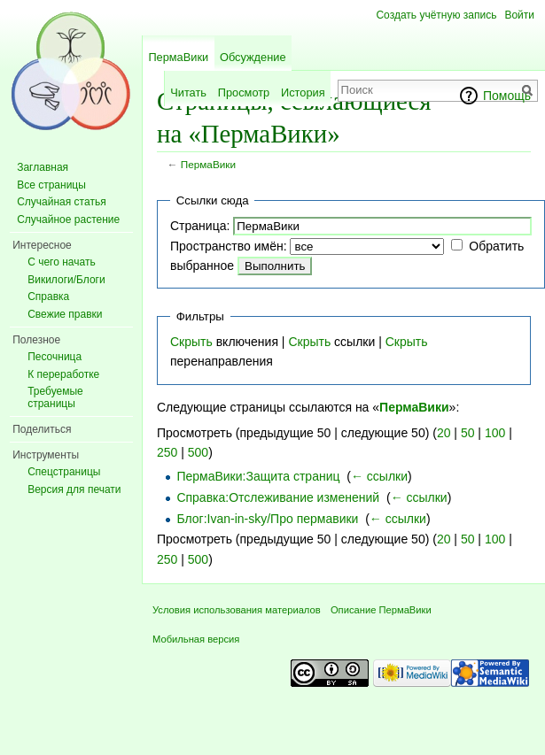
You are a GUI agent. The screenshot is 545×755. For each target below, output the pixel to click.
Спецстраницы (63, 472)
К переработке (63, 374)
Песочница (54, 357)
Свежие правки (64, 314)
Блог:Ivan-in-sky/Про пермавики (267, 519)
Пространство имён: (228, 246)
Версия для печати (74, 489)
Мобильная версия (195, 639)
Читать (188, 92)
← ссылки (379, 476)
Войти (519, 15)
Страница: (200, 226)
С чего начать (61, 262)
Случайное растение (68, 219)
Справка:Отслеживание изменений (277, 497)
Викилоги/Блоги (66, 279)
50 (468, 433)
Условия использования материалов (236, 610)
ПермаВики (208, 164)
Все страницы (51, 185)
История (303, 92)
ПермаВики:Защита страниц (257, 476)
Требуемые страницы (55, 397)
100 (495, 433)
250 (167, 452)
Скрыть (191, 342)
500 (198, 452)
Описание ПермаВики (381, 610)
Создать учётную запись (436, 15)
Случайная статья (61, 202)
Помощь (507, 96)
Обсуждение (253, 57)
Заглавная (42, 167)
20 (444, 433)
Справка (48, 296)
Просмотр (243, 92)
